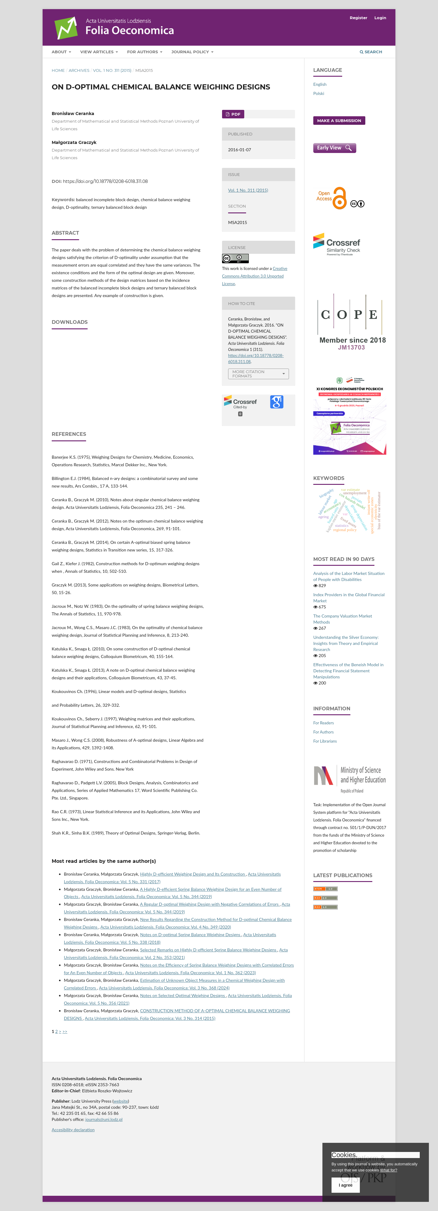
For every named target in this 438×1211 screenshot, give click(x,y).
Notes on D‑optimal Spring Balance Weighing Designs (191, 934)
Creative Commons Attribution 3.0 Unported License (254, 276)
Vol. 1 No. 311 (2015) (112, 70)
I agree (346, 1185)
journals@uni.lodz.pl (104, 1119)
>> (64, 1031)
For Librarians (325, 741)
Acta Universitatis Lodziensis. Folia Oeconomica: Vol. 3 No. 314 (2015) (150, 1018)
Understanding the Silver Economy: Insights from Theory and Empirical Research (346, 643)
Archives (79, 70)
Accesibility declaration (73, 1129)
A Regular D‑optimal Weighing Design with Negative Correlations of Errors (210, 904)
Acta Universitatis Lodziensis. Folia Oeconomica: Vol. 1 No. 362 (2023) (190, 972)
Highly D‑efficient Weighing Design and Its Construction (193, 874)
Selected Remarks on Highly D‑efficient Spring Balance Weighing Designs (208, 949)
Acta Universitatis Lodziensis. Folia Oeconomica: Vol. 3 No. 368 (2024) (164, 987)
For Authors (143, 51)
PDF (235, 114)
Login (380, 17)
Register (358, 17)
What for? (388, 1170)
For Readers (323, 722)
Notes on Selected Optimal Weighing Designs (183, 995)
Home (58, 70)
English (320, 84)
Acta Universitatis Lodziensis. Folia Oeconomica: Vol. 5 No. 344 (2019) (146, 896)
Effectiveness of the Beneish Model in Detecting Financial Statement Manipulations (348, 670)
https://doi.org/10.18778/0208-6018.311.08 (105, 181)
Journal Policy (191, 51)
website (120, 1101)
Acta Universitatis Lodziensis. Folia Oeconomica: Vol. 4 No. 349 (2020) (165, 926)
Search (371, 51)
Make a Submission (339, 120)
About (60, 51)
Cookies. (345, 1155)
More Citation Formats (248, 374)
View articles (97, 51)
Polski (318, 93)
